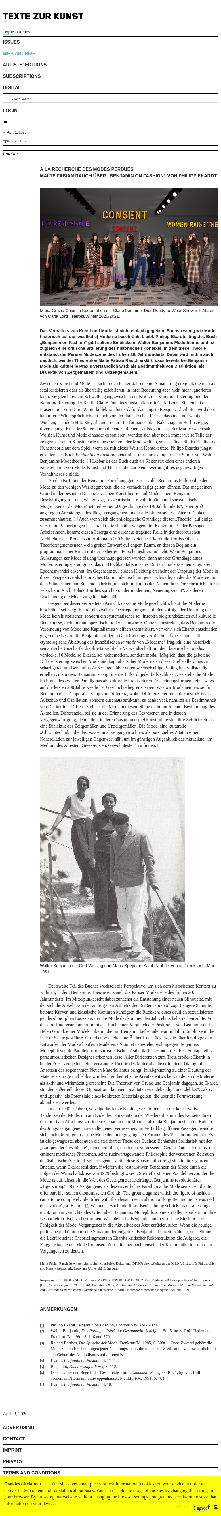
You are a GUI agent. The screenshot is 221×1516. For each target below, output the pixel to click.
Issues (11, 42)
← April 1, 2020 (14, 132)
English (8, 32)
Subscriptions (22, 76)
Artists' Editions (25, 64)
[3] (114, 597)
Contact (14, 1438)
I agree (200, 1508)
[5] (159, 745)
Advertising (18, 1427)
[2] (75, 519)
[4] (61, 655)
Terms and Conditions (31, 1472)
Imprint (12, 1450)
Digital (12, 87)
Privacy (13, 1461)
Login (10, 110)
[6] (70, 1186)
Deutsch (23, 32)
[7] (87, 1205)
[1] (89, 461)
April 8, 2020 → (15, 141)
